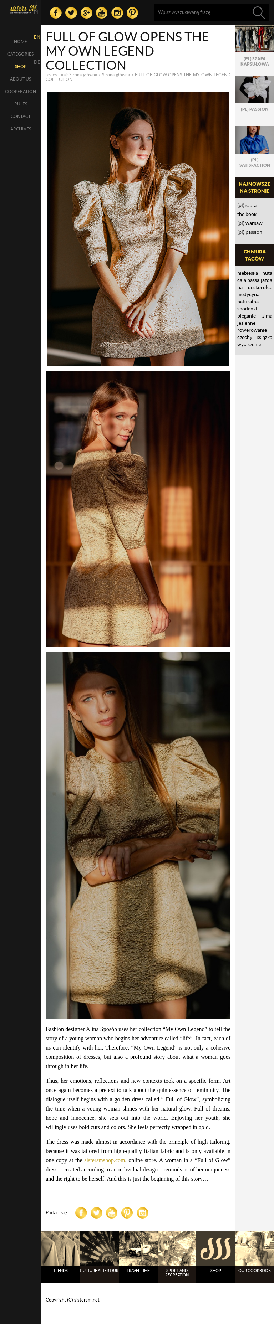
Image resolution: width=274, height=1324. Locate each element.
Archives (20, 129)
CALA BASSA (248, 280)
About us (20, 79)
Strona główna (83, 74)
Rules (20, 104)
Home (20, 41)
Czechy (244, 337)
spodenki (247, 308)
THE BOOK (247, 214)
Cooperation (20, 91)
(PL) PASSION (249, 232)
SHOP (20, 66)
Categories (20, 54)
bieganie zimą (254, 316)
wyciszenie (249, 344)
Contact (21, 116)
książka (264, 337)
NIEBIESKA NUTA (254, 273)
